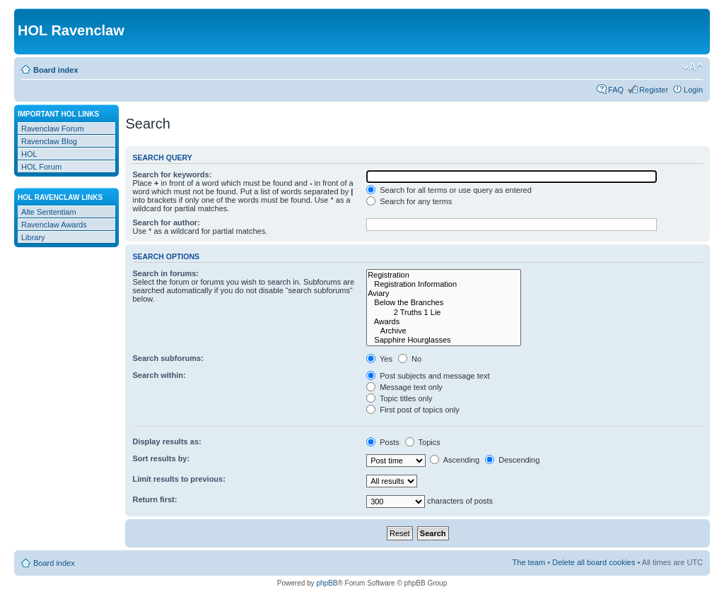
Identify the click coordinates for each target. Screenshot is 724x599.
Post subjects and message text (427, 376)
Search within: (158, 375)
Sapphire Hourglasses (444, 340)
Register (653, 89)
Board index (55, 70)
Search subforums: (167, 358)
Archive (444, 331)
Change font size (692, 67)
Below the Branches (444, 302)
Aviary (444, 293)
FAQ (616, 89)
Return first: (154, 499)
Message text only (404, 387)
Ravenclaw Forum (52, 128)
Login (693, 89)
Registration (444, 275)
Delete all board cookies (593, 562)
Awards (444, 321)
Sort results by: (160, 458)
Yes (379, 359)
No (409, 359)
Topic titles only (399, 398)
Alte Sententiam (48, 212)
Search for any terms (409, 201)
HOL (29, 154)
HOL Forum (41, 166)
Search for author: (165, 222)
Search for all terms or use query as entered (449, 190)
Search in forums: (165, 273)
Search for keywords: (171, 174)
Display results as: (166, 441)
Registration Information (444, 284)
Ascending (454, 460)
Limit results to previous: (178, 479)
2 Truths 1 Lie (444, 312)
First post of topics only (413, 409)
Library (33, 237)
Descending (512, 460)
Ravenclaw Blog (49, 141)
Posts (382, 442)
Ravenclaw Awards (54, 224)
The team (529, 562)
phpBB (326, 583)
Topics (422, 442)
